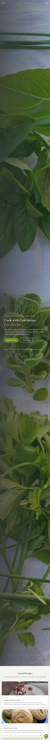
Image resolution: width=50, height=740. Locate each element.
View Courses (26, 340)
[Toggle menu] (46, 2)
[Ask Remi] (46, 736)
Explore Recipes (11, 340)
